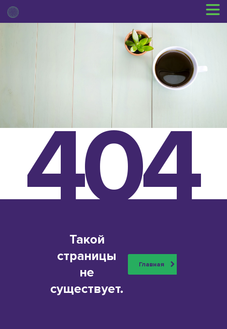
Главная (156, 264)
